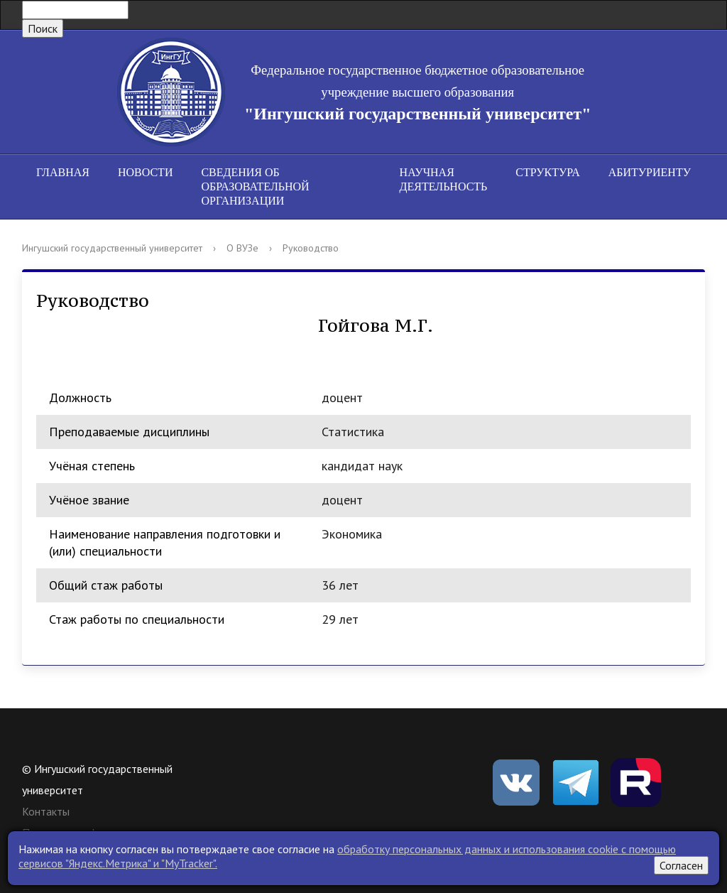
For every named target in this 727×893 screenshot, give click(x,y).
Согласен (681, 865)
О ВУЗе (242, 248)
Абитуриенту (649, 172)
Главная (62, 172)
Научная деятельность (444, 179)
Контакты (46, 811)
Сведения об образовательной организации (255, 186)
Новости (145, 172)
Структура (547, 172)
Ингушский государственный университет (112, 248)
